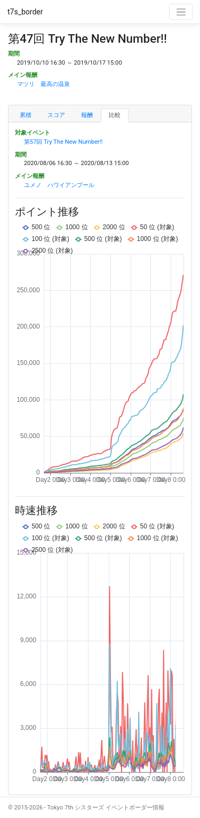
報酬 (87, 115)
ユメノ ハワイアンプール (59, 185)
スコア (56, 115)
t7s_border (25, 11)
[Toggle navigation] (181, 12)
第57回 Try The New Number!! (63, 141)
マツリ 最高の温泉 (43, 84)
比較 (115, 115)
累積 (25, 115)
